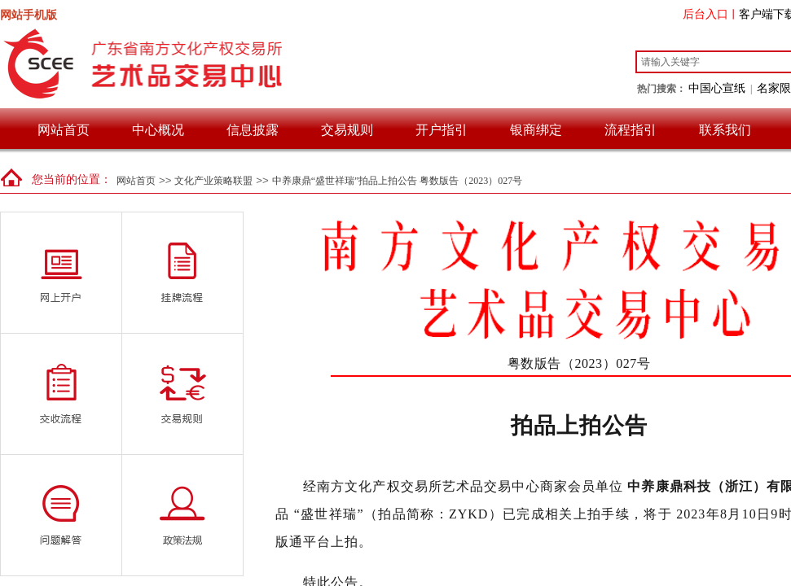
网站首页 (63, 130)
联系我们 (725, 130)
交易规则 (347, 130)
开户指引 (441, 130)
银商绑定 (536, 130)
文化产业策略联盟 (213, 180)
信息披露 (252, 130)
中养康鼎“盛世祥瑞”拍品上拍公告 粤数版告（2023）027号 (397, 180)
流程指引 (630, 130)
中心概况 (158, 130)
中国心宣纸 (716, 87)
